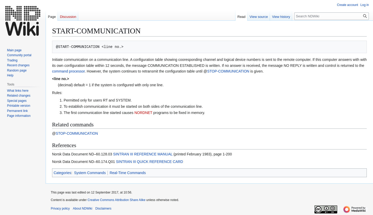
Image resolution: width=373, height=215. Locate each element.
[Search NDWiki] (331, 16)
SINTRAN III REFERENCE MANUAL (143, 154)
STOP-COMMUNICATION (228, 71)
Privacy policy (60, 208)
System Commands (90, 173)
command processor (68, 71)
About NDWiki (82, 208)
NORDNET (143, 113)
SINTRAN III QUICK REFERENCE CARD (149, 162)
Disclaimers (103, 208)
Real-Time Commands (128, 173)
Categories (62, 173)
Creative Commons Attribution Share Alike (116, 200)
